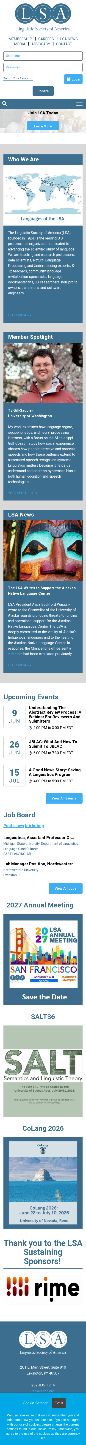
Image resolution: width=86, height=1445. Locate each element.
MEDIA (19, 44)
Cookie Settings (35, 1403)
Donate (43, 91)
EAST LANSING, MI (17, 854)
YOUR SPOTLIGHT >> (23, 493)
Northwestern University (21, 870)
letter (12, 654)
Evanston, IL (12, 875)
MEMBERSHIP (20, 39)
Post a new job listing (23, 826)
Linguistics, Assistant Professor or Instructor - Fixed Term (37, 838)
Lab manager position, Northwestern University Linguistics (38, 864)
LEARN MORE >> (19, 315)
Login (76, 79)
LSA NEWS (69, 39)
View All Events (64, 798)
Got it (58, 1403)
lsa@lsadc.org (43, 1391)
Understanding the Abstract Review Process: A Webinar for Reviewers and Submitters (55, 714)
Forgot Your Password (18, 78)
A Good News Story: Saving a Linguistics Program (55, 772)
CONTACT (64, 44)
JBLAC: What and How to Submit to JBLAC (53, 744)
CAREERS (46, 39)
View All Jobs (66, 888)
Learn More (43, 126)
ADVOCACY (40, 44)
